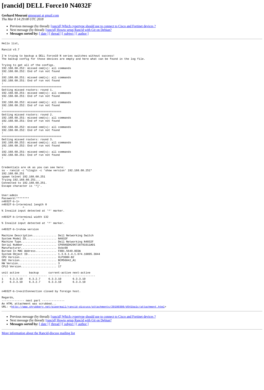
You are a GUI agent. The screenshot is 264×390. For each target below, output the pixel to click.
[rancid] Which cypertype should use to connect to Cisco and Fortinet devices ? (103, 26)
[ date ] (43, 33)
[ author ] (82, 33)
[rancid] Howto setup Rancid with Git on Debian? (78, 30)
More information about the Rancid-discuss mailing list (38, 386)
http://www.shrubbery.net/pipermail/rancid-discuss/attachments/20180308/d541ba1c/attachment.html (88, 360)
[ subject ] (68, 33)
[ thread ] (55, 33)
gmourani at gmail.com (43, 15)
